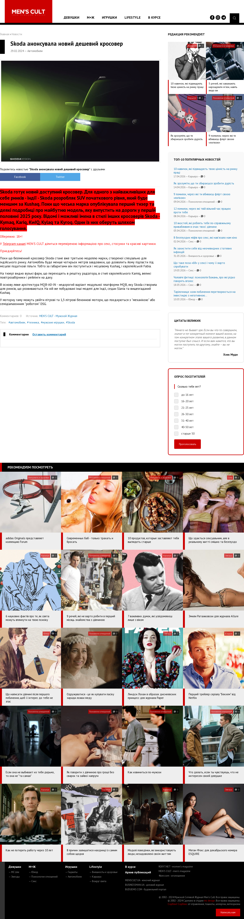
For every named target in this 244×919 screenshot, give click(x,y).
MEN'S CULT (174, 871)
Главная (4, 34)
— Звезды (14, 876)
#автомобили (17, 322)
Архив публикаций (138, 872)
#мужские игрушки (52, 322)
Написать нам (228, 912)
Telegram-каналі (14, 244)
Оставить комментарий (49, 334)
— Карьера (95, 876)
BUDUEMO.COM (145, 889)
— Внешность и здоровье (103, 872)
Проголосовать (187, 444)
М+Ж (90, 17)
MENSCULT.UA (142, 880)
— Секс (33, 881)
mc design (209, 900)
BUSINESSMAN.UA (144, 884)
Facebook (20, 177)
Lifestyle (133, 17)
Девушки (71, 17)
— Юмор (33, 872)
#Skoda (70, 322)
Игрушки (109, 17)
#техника (33, 322)
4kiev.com (172, 875)
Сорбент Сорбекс (177, 904)
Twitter (60, 177)
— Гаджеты (71, 872)
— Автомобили (73, 876)
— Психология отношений (43, 876)
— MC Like (14, 872)
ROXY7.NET (176, 866)
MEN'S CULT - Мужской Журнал (58, 316)
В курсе (154, 17)
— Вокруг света (97, 881)
